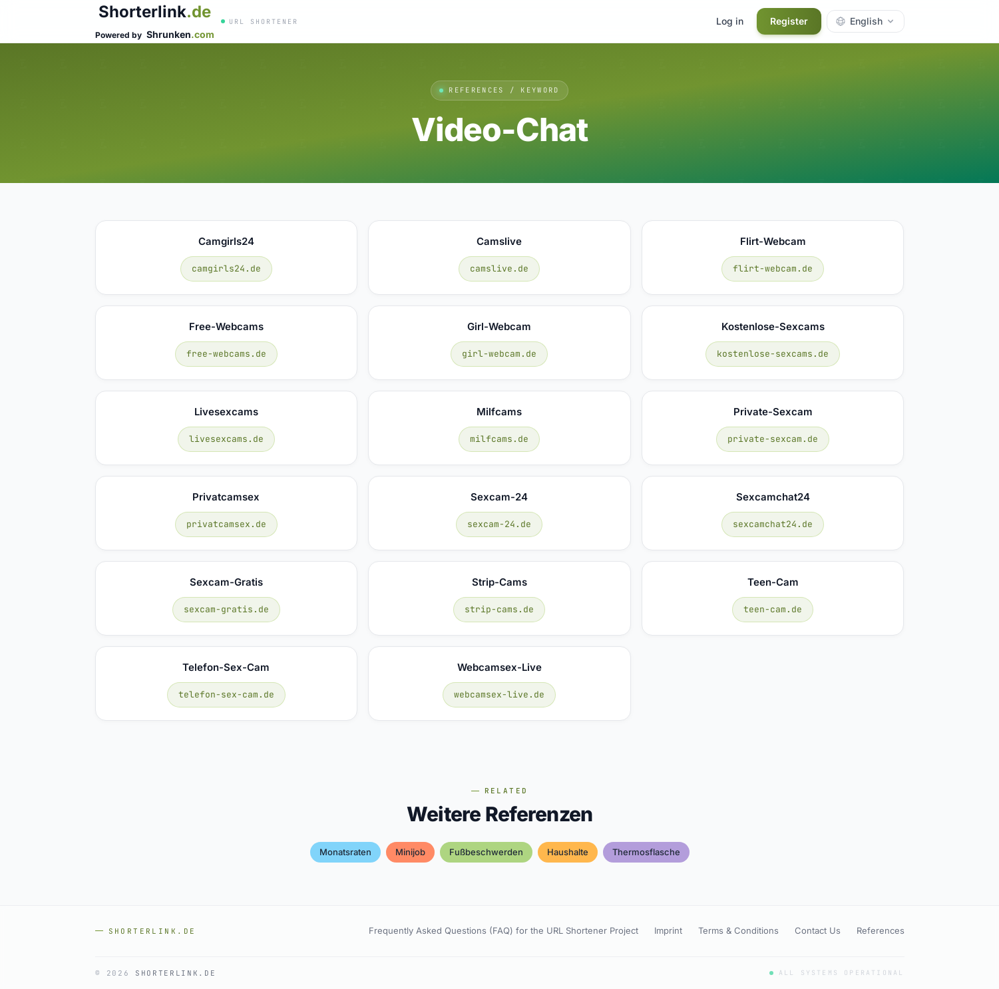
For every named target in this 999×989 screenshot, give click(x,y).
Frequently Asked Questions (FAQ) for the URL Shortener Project (503, 930)
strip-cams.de (499, 609)
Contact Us (818, 930)
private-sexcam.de (772, 439)
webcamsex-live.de (499, 694)
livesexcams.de (226, 439)
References (880, 930)
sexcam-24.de (499, 524)
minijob (410, 852)
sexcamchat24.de (773, 524)
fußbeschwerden (486, 852)
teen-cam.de (772, 609)
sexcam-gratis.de (226, 609)
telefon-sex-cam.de (226, 694)
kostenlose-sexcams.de (773, 353)
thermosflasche (646, 852)
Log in (729, 21)
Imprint (668, 930)
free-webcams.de (226, 353)
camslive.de (499, 268)
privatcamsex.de (226, 524)
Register (789, 21)
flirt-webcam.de (773, 268)
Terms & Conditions (738, 930)
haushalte (567, 852)
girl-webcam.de (499, 353)
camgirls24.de (226, 268)
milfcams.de (499, 439)
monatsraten (345, 852)
